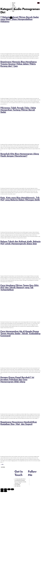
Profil (13, 4)
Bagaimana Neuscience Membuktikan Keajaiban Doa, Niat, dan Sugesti (18, 423)
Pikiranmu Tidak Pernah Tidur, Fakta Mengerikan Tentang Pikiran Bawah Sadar (18, 110)
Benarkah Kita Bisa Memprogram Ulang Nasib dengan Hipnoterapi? (19, 154)
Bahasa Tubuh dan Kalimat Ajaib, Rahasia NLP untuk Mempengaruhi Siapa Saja (20, 242)
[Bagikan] (9, 489)
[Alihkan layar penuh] (5, 489)
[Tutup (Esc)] (12, 489)
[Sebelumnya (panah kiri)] (2, 491)
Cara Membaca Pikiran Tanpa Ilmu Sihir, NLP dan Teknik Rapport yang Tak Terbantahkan (19, 287)
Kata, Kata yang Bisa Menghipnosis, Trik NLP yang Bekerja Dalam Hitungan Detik (20, 198)
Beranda (13, 2)
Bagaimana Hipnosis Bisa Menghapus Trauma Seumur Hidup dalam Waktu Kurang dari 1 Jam (18, 64)
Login (13, 11)
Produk (13, 5)
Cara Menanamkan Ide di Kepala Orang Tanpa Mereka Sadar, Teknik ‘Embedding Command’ (20, 333)
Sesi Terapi (14, 7)
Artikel (13, 8)
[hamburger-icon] (38, 3)
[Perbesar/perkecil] (2, 489)
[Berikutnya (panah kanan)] (5, 491)
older (2, 464)
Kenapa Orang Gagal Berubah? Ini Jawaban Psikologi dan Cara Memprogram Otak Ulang (17, 379)
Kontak (13, 10)
